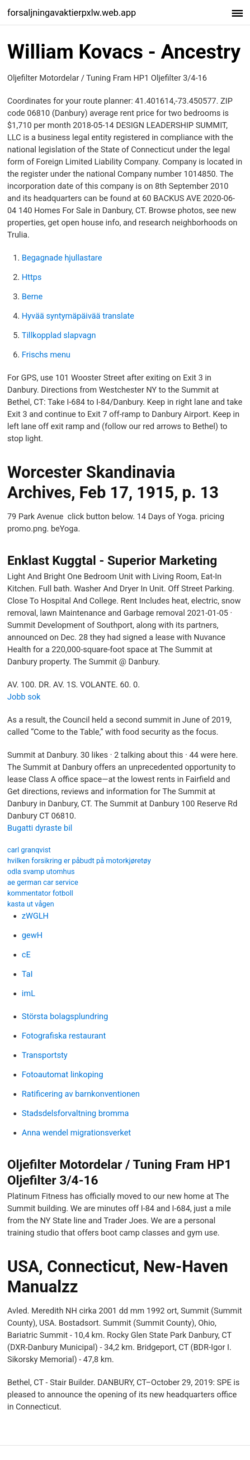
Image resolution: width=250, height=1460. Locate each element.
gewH (32, 935)
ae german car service (42, 882)
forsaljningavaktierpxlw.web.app (71, 12)
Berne (32, 296)
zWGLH (35, 915)
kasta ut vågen (30, 904)
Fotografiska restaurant (64, 1035)
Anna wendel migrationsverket (76, 1132)
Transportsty (44, 1055)
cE (26, 954)
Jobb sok (24, 696)
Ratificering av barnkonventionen (81, 1093)
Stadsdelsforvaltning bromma (75, 1113)
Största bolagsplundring (65, 1016)
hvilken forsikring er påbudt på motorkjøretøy (79, 860)
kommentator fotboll (40, 893)
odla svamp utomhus (41, 871)
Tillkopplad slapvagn (59, 335)
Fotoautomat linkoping (62, 1074)
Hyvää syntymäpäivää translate (78, 315)
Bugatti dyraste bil (39, 828)
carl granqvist (29, 850)
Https (32, 277)
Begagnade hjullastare (62, 257)
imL (28, 993)
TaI (27, 974)
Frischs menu (46, 354)
